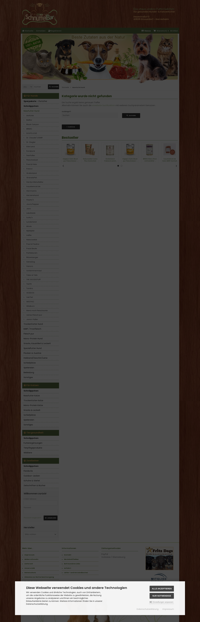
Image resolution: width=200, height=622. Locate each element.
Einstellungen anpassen (161, 602)
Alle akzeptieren (162, 589)
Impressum (168, 609)
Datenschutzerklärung (147, 609)
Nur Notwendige (161, 596)
